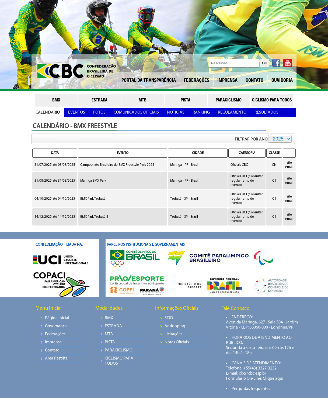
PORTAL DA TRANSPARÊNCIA (148, 80)
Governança (56, 326)
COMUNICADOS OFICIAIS (136, 112)
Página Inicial (57, 318)
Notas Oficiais (177, 342)
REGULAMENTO (232, 112)
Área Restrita (56, 358)
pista (185, 100)
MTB (109, 334)
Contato (52, 350)
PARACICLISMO (118, 350)
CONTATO (254, 80)
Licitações (173, 334)
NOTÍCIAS (175, 112)
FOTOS (99, 112)
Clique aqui (272, 378)
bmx (56, 100)
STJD (169, 318)
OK (264, 63)
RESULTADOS (266, 112)
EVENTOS (76, 112)
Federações (55, 334)
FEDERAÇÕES (196, 80)
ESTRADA (113, 326)
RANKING (201, 112)
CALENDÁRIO (48, 112)
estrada (99, 100)
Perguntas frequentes (251, 389)
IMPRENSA (227, 80)
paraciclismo (229, 100)
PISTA (110, 342)
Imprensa (53, 342)
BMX (109, 318)
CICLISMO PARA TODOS (119, 361)
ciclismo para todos (272, 100)
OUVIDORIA (282, 80)
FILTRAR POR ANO (251, 139)
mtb (142, 100)
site (289, 162)
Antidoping (175, 326)
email (289, 167)
